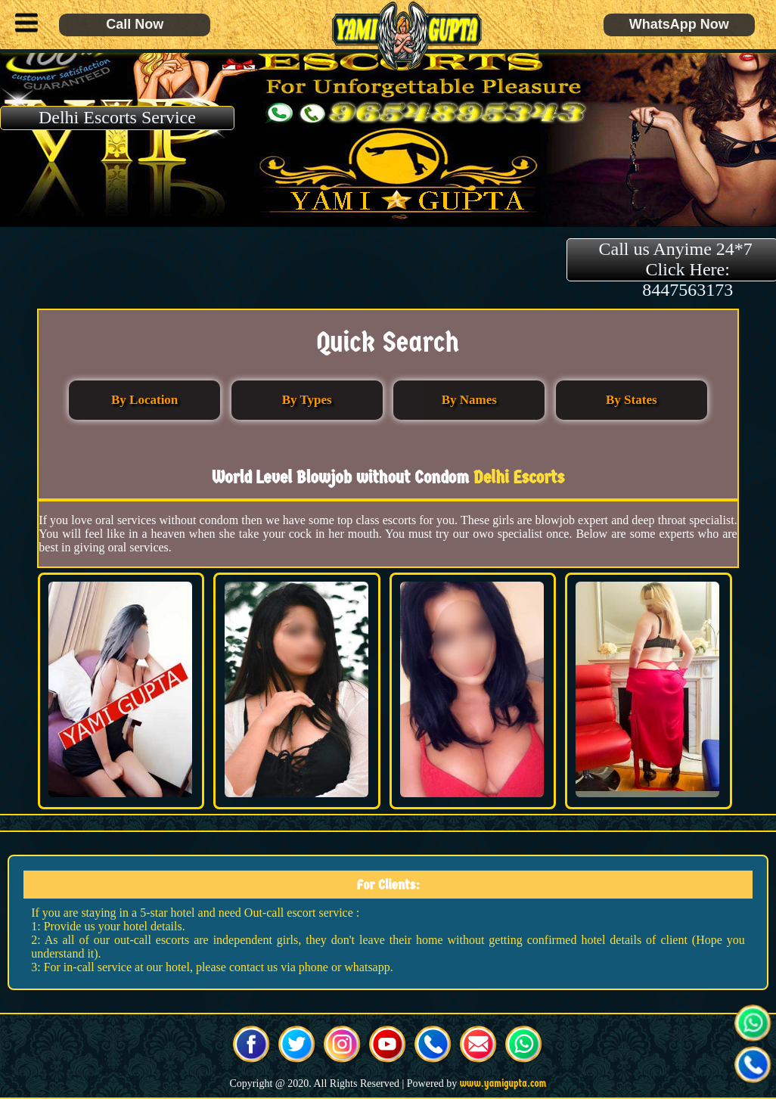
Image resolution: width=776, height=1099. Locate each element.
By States (631, 400)
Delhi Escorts (518, 477)
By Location (144, 400)
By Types (307, 400)
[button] (23, 25)
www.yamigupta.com (503, 1083)
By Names (469, 400)
